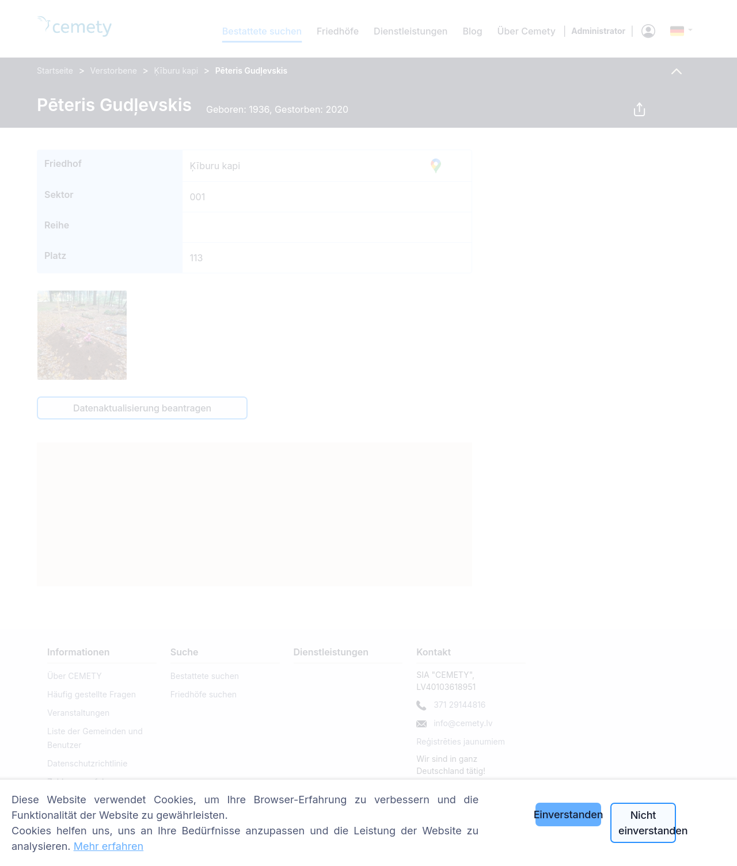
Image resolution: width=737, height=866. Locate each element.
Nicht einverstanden (647, 823)
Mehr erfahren (109, 846)
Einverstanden (568, 814)
